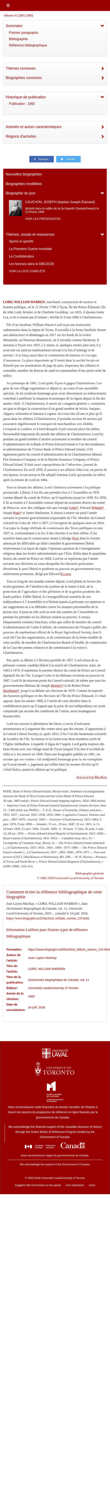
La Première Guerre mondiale (30, 249)
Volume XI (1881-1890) (18, 15)
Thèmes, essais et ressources (30, 234)
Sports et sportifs (21, 241)
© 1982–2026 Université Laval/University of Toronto (70, 878)
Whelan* (97, 508)
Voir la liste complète (27, 271)
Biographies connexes (24, 78)
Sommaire (14, 26)
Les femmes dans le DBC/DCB (31, 264)
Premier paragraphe (23, 32)
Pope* (17, 513)
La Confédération (21, 256)
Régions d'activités (21, 136)
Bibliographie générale (89, 873)
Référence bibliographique (28, 45)
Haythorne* (11, 691)
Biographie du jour (20, 193)
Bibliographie (18, 39)
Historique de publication (26, 97)
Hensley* (57, 686)
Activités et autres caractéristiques (33, 127)
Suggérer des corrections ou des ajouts (38, 1185)
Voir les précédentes (43, 218)
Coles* (73, 508)
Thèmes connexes (21, 68)
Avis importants (75, 1185)
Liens (92, 1185)
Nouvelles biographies (24, 174)
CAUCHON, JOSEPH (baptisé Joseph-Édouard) (60, 202)
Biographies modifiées (24, 184)
